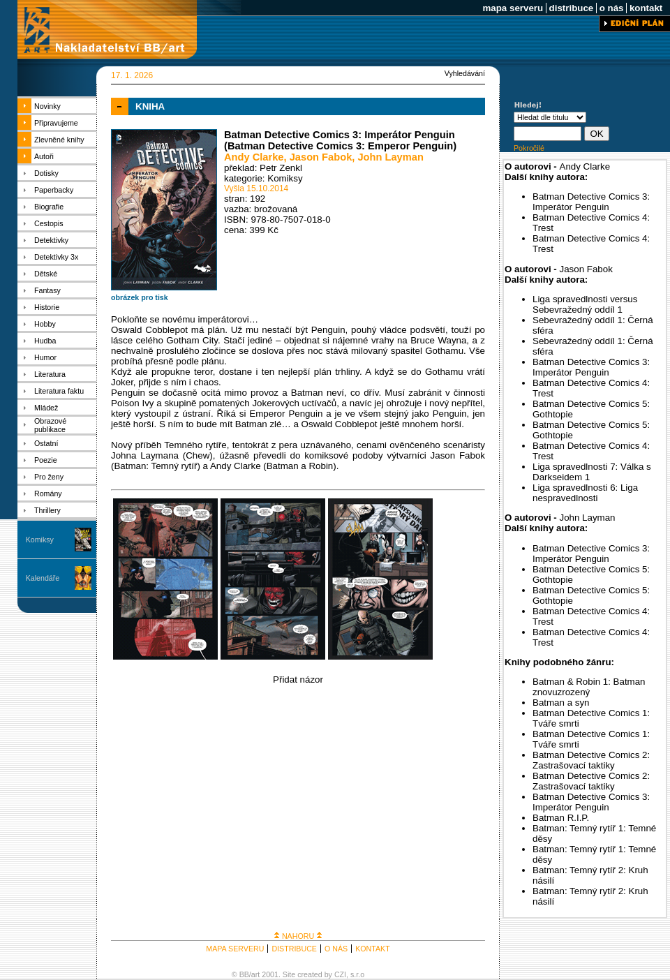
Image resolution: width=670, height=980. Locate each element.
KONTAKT (372, 948)
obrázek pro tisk (139, 297)
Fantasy (47, 290)
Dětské (45, 273)
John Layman (390, 157)
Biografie (49, 206)
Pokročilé (529, 148)
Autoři (44, 156)
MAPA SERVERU (235, 948)
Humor (45, 357)
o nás (611, 8)
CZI (340, 974)
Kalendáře (43, 578)
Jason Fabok (321, 157)
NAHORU (298, 936)
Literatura (50, 374)
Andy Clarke (254, 157)
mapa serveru (513, 8)
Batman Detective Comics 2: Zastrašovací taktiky (591, 760)
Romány (48, 493)
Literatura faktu (59, 391)
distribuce (571, 8)
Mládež (46, 407)
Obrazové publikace (50, 425)
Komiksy (40, 539)
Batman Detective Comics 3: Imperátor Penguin (591, 201)
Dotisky (46, 173)
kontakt (646, 8)
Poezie (45, 460)
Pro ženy (49, 477)
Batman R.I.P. (561, 817)
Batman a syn (561, 702)
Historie (46, 307)
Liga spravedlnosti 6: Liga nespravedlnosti (585, 492)
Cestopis (48, 223)
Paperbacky (53, 190)
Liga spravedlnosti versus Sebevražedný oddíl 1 (585, 304)
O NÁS (336, 948)
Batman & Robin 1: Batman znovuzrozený (589, 686)
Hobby (45, 324)
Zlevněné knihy (59, 139)
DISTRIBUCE (294, 948)
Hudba (45, 340)
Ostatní (46, 443)
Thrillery (47, 510)
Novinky (47, 106)
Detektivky (51, 240)
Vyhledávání (465, 73)
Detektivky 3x (56, 257)
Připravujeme (56, 123)
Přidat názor (298, 679)
